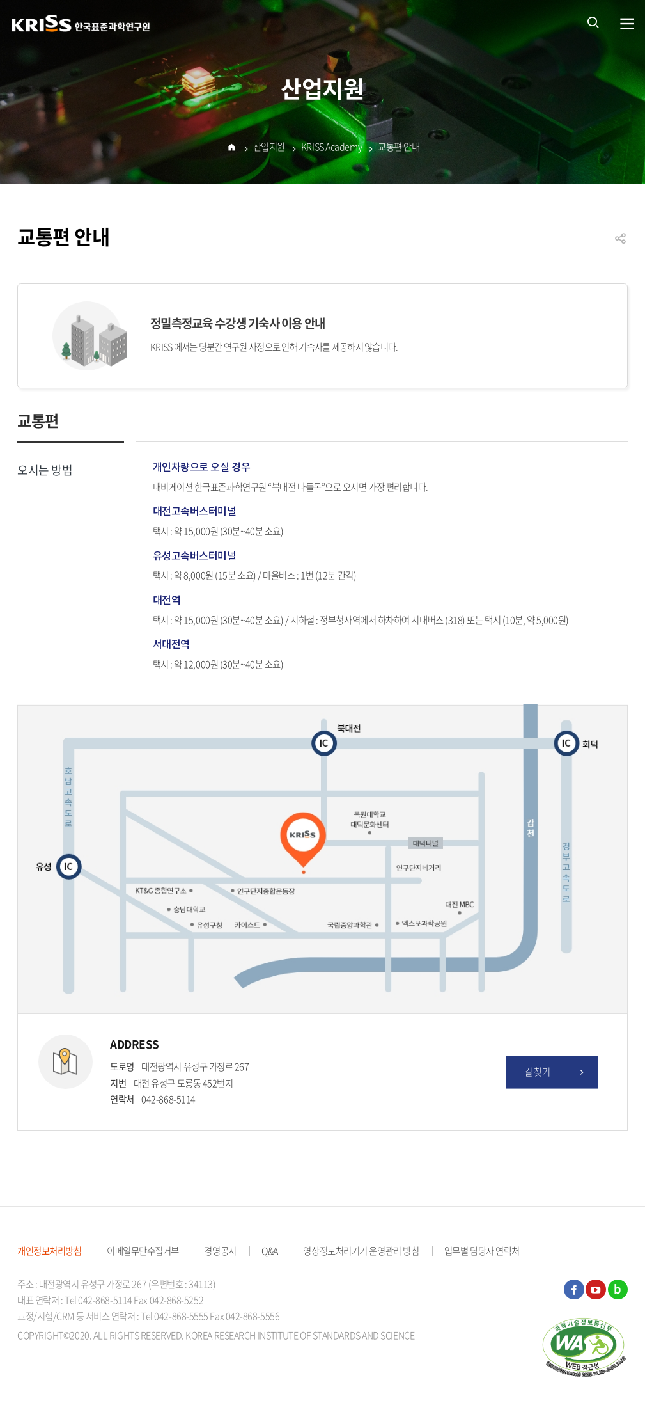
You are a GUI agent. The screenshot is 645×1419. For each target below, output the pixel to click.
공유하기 (620, 244)
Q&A (269, 1251)
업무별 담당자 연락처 (482, 1251)
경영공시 (220, 1251)
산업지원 (269, 148)
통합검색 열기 (593, 22)
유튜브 (596, 1290)
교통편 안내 (398, 148)
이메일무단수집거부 (143, 1251)
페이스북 (574, 1290)
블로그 (618, 1290)
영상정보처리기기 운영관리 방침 (361, 1251)
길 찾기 (555, 1072)
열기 (627, 24)
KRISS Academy (331, 148)
